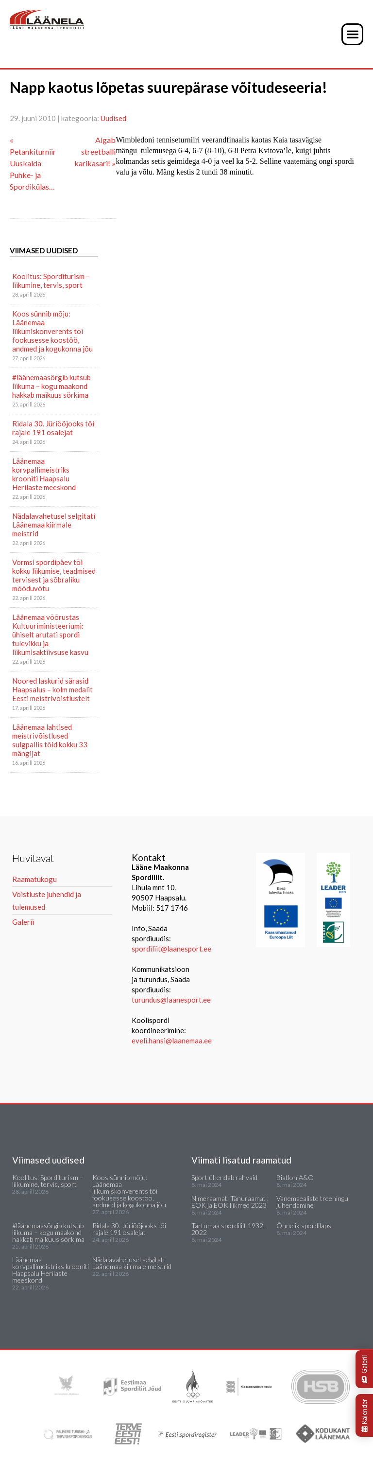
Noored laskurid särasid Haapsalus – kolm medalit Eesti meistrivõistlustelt (52, 689)
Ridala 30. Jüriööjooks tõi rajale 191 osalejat (53, 428)
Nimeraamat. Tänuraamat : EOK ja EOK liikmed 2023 (230, 1201)
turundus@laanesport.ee (172, 999)
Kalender (364, 1415)
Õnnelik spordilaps (303, 1225)
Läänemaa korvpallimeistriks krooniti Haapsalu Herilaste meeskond (44, 474)
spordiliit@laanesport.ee (171, 948)
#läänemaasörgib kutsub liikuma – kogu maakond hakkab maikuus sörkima (51, 386)
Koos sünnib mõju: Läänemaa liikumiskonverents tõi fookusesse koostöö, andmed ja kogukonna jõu (52, 331)
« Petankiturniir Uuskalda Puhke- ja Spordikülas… (33, 163)
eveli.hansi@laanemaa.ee (172, 1040)
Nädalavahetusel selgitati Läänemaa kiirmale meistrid (53, 525)
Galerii (364, 1369)
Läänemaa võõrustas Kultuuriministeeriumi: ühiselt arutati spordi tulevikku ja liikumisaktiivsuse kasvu (50, 634)
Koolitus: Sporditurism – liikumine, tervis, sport (51, 280)
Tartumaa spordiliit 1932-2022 (228, 1228)
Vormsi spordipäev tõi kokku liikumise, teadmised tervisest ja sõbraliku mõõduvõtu (54, 575)
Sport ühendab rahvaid (224, 1177)
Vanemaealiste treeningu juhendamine (312, 1201)
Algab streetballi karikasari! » (95, 151)
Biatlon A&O (295, 1177)
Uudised (113, 118)
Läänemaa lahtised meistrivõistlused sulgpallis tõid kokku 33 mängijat (49, 740)
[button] (352, 34)
